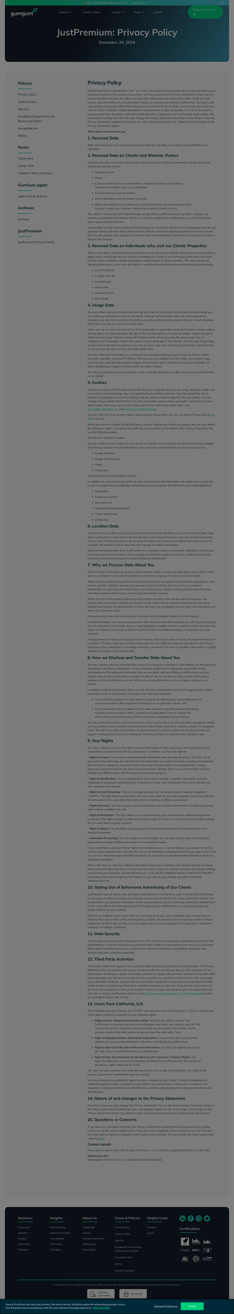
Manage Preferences (166, 1306)
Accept (192, 1306)
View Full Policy (101, 1307)
